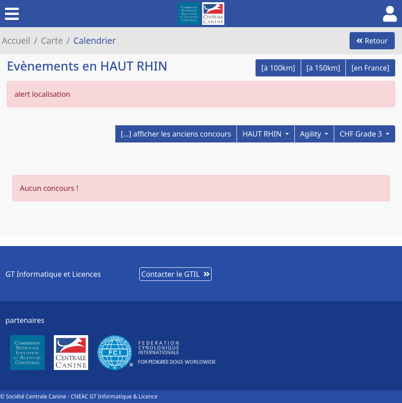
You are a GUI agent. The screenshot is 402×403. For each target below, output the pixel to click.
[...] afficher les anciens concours (176, 134)
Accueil (16, 40)
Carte (52, 40)
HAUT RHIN (262, 134)
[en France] (370, 68)
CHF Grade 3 (362, 134)
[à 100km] (278, 68)
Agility (311, 134)
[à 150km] (324, 68)
